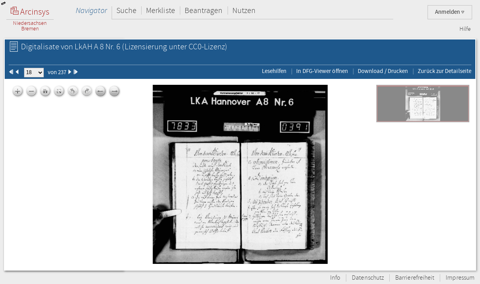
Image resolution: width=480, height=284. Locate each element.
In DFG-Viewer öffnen (322, 71)
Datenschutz (368, 278)
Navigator (91, 10)
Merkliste (160, 10)
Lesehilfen (274, 71)
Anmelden (450, 12)
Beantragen (204, 10)
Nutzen (244, 10)
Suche (126, 10)
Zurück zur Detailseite (444, 71)
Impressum (460, 278)
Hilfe (465, 29)
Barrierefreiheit (414, 278)
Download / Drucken (383, 71)
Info (335, 278)
